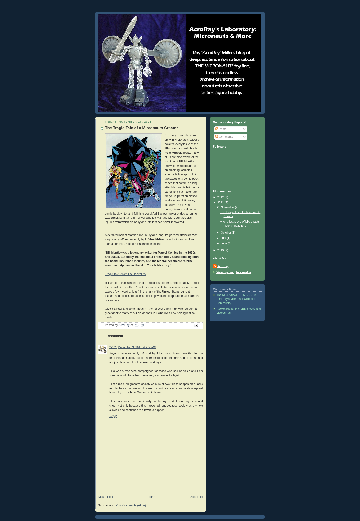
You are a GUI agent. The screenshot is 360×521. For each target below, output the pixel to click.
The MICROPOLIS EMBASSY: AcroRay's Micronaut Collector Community (236, 299)
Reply (113, 416)
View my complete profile (233, 272)
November (228, 207)
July (224, 238)
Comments (224, 136)
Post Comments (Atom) (131, 505)
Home (151, 497)
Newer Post (105, 497)
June (224, 243)
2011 (221, 202)
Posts (220, 129)
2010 (221, 250)
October (226, 232)
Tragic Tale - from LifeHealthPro (125, 274)
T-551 (113, 347)
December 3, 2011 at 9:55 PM (137, 347)
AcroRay (222, 266)
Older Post (196, 497)
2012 (221, 197)
